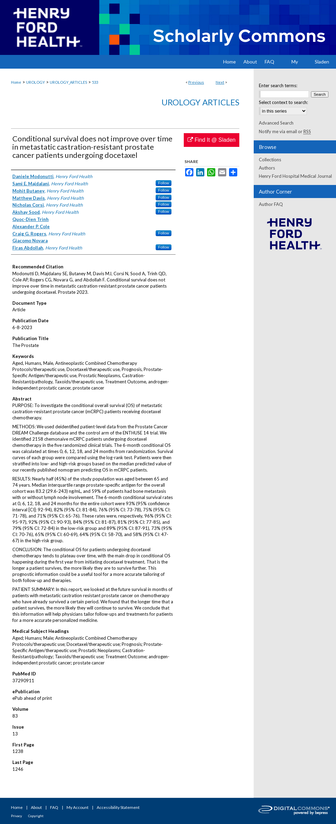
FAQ (54, 807)
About (36, 807)
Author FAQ (271, 204)
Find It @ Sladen (212, 140)
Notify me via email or (285, 131)
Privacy (16, 816)
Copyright (36, 816)
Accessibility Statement (118, 807)
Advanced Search (276, 123)
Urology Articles (200, 102)
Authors (267, 168)
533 (95, 82)
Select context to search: (283, 102)
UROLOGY (35, 82)
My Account (77, 807)
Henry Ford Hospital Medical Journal (295, 176)
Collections (270, 159)
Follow (163, 183)
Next (220, 82)
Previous (196, 82)
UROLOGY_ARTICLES (68, 82)
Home (16, 82)
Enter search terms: (278, 85)
